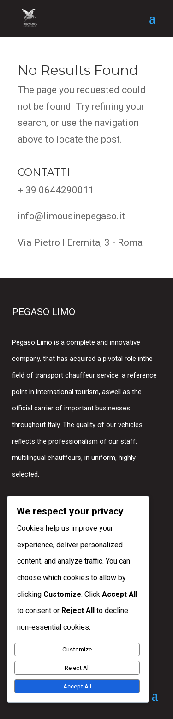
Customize (77, 649)
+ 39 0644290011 (56, 190)
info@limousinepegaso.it (71, 216)
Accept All (77, 686)
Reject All (77, 667)
